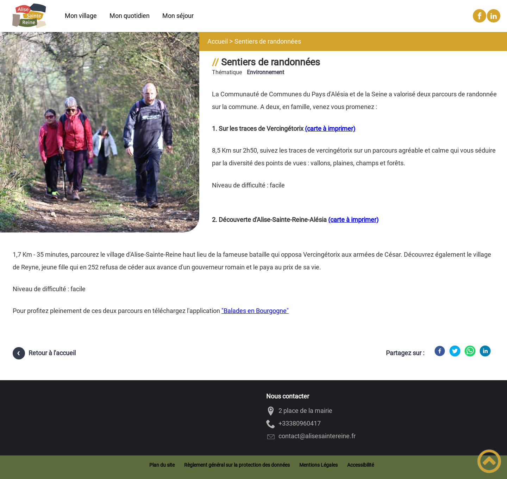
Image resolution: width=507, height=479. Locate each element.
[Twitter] (455, 351)
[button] (489, 461)
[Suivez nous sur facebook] (479, 16)
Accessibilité (360, 465)
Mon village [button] (81, 15)
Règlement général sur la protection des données (237, 465)
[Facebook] (440, 351)
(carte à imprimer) (330, 128)
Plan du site (162, 465)
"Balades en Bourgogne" (255, 310)
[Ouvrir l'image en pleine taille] (99, 145)
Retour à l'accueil (52, 353)
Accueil (217, 41)
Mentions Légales (318, 465)
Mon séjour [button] (178, 15)
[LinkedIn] (485, 351)
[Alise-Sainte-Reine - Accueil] (29, 16)
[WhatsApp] (470, 351)
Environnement (265, 72)
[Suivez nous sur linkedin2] (494, 16)
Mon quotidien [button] (129, 15)
